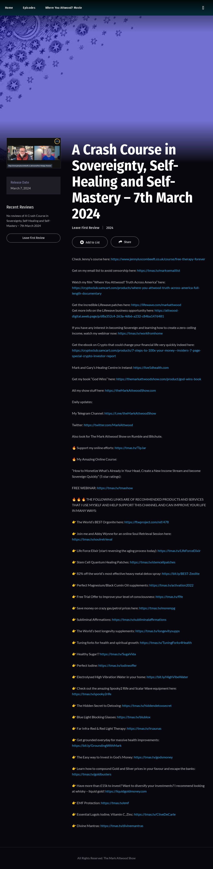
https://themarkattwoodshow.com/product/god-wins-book (158, 379)
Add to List (90, 242)
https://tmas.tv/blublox (133, 717)
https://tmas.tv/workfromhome (140, 333)
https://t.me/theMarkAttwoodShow (130, 413)
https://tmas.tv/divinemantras (121, 826)
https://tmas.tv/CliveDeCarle (155, 814)
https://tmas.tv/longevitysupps (157, 631)
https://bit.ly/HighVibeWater (167, 677)
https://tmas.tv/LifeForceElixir (179, 551)
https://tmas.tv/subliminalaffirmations (139, 619)
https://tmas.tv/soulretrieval (92, 539)
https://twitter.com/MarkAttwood (108, 425)
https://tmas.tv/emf (115, 803)
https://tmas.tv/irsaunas (144, 728)
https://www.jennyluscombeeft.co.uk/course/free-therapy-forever (158, 259)
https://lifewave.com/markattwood (156, 305)
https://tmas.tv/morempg (157, 608)
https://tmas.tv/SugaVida (118, 654)
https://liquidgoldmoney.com (126, 791)
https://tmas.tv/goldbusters (91, 774)
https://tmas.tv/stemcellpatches (152, 562)
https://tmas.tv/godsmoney (153, 757)
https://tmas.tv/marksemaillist (158, 270)
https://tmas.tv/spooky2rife (91, 694)
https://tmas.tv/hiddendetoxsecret (147, 705)
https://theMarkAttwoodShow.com (130, 390)
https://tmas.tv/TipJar (130, 448)
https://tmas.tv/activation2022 (171, 585)
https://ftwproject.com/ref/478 (146, 522)
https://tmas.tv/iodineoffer (117, 665)
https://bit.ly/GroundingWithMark (96, 745)
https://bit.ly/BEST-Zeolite (180, 573)
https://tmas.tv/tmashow (115, 488)
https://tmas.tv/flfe (169, 597)
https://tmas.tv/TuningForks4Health (166, 642)
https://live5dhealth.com (151, 367)
